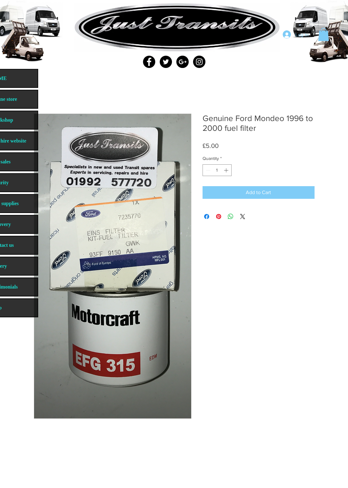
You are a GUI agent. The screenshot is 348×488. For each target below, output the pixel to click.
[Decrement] (207, 170)
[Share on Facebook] (206, 216)
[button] (323, 34)
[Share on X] (242, 216)
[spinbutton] (217, 170)
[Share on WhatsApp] (230, 216)
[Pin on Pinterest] (218, 216)
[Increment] (227, 170)
